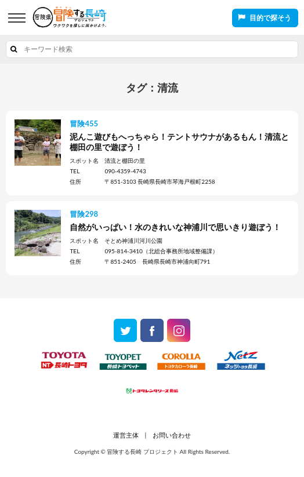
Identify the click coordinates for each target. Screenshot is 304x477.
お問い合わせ (172, 435)
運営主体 (126, 435)
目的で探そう (270, 17)
